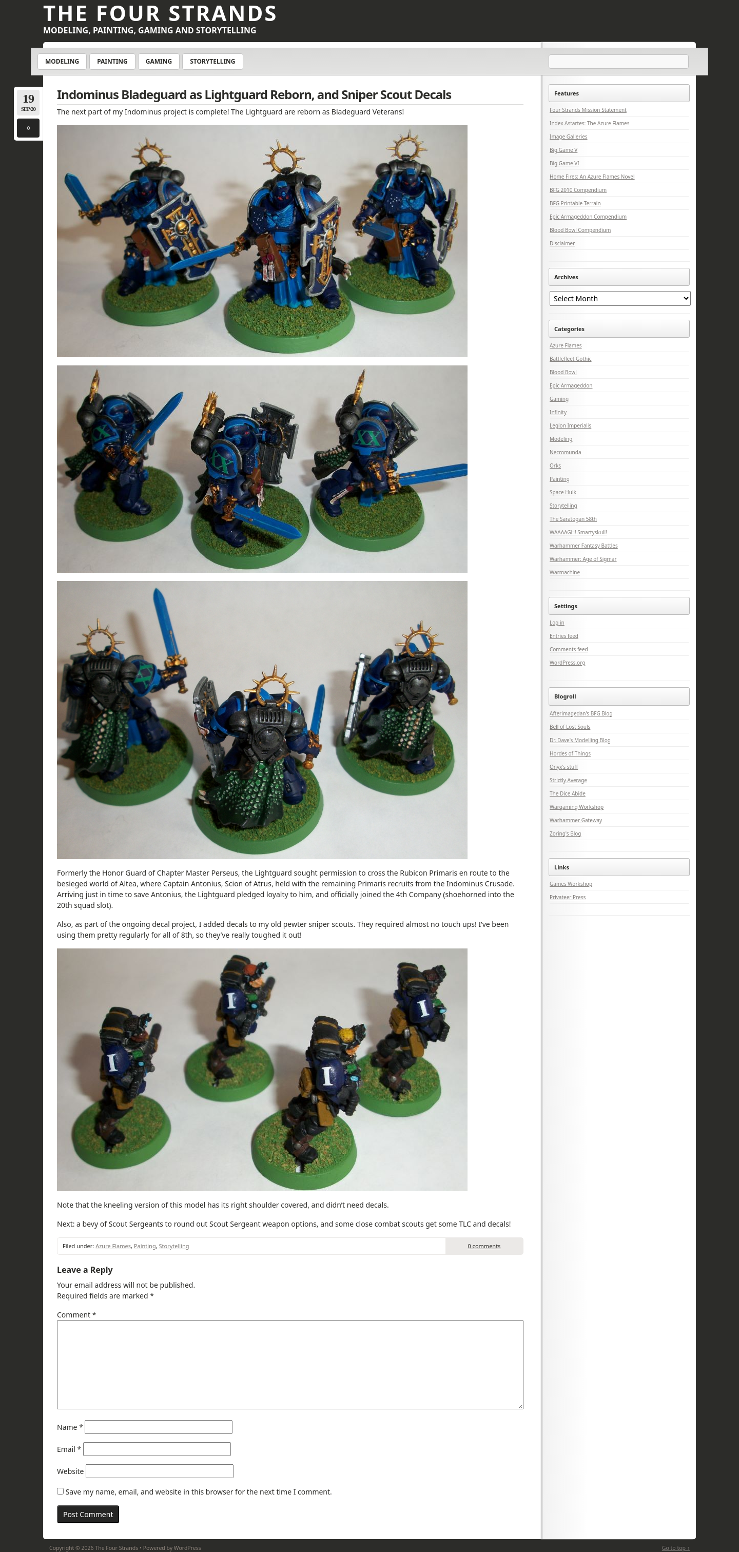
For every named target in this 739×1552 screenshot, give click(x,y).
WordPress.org (567, 662)
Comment (76, 1315)
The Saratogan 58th (573, 518)
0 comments (484, 1246)
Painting (112, 61)
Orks (555, 465)
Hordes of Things (570, 753)
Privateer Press (568, 897)
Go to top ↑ (676, 1547)
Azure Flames (113, 1246)
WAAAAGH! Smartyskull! (578, 532)
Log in (557, 622)
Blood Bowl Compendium (580, 230)
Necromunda (565, 452)
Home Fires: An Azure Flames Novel (592, 176)
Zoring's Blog (565, 833)
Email (69, 1449)
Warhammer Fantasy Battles (584, 545)
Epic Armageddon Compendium (588, 216)
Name (70, 1427)
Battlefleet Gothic (571, 358)
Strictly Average (568, 780)
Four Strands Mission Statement (588, 109)
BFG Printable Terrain (575, 203)
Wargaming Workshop (577, 806)
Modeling (62, 61)
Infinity (558, 412)
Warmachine (565, 572)
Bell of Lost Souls (570, 726)
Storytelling (212, 61)
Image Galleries (569, 136)
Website (70, 1471)
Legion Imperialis (570, 425)
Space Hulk (563, 492)
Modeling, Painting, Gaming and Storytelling (150, 30)
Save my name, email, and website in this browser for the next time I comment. (199, 1492)
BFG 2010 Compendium (578, 189)
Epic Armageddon (571, 385)
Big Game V (563, 149)
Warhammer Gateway (576, 820)
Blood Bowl (563, 372)
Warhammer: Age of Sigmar (583, 558)
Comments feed (569, 649)
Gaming (159, 61)
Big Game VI (564, 163)
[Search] (619, 62)
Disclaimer (562, 243)
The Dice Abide (568, 793)
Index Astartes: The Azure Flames (589, 123)
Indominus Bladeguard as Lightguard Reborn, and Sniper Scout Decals (254, 94)
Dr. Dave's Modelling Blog (580, 740)
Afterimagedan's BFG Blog (581, 713)
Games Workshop (571, 883)
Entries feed (564, 635)
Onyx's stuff (564, 766)
